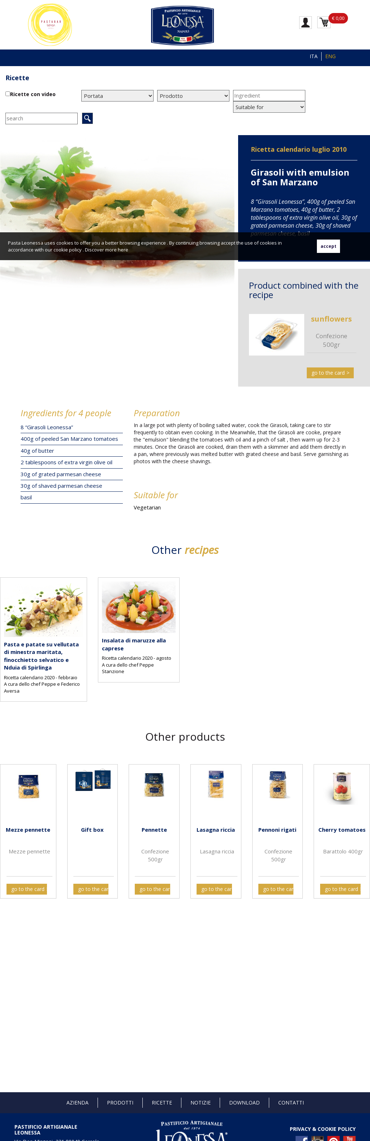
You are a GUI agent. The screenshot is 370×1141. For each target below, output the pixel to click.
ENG (330, 56)
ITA (314, 56)
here (123, 249)
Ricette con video (33, 94)
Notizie (200, 1102)
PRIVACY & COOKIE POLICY (323, 1128)
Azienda (77, 1102)
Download (244, 1102)
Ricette (17, 77)
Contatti (291, 1102)
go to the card (328, 372)
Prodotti (120, 1102)
